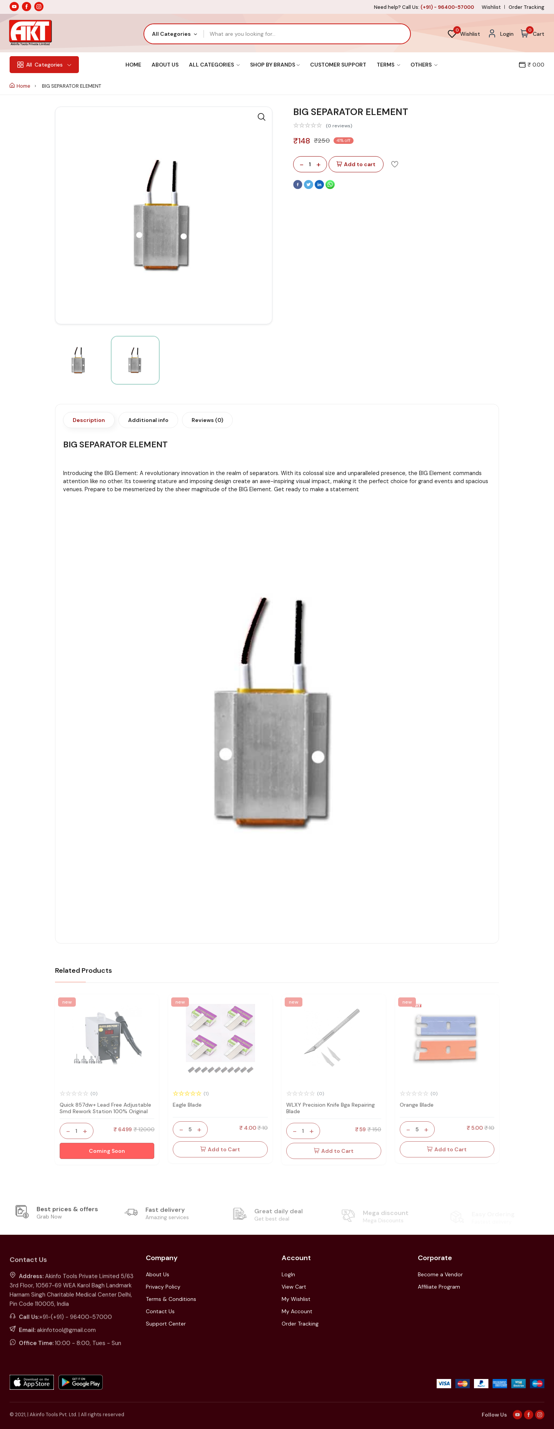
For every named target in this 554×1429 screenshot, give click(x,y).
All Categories (214, 64)
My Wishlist (296, 1299)
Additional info (148, 420)
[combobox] (174, 33)
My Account (297, 1311)
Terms (388, 64)
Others (423, 64)
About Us (165, 64)
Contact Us (160, 1311)
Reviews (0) (207, 420)
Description (89, 420)
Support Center (166, 1323)
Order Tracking (526, 7)
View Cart (294, 1286)
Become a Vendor (440, 1274)
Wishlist (491, 7)
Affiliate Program (439, 1286)
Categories (44, 64)
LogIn (288, 1274)
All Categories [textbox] (171, 33)
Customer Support (338, 64)
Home (133, 64)
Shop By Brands (275, 64)
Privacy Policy (163, 1286)
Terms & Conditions (171, 1299)
